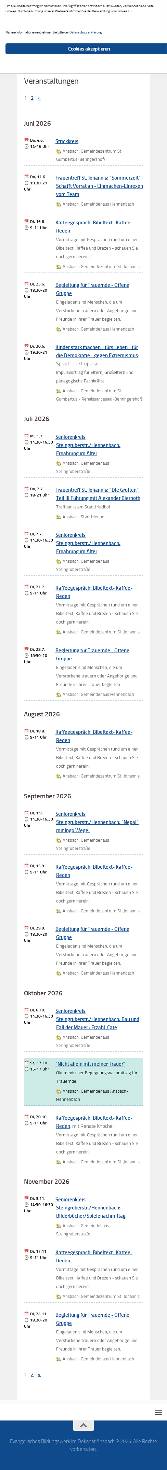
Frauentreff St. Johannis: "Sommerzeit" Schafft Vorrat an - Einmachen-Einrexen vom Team (99, 186)
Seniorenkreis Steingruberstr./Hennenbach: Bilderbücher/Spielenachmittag (90, 1207)
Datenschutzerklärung (85, 32)
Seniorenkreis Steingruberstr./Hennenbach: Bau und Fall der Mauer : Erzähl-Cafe (97, 1019)
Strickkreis (66, 141)
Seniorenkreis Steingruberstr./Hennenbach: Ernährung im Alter (87, 445)
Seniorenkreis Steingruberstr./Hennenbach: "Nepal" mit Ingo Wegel (97, 822)
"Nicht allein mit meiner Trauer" (90, 1064)
